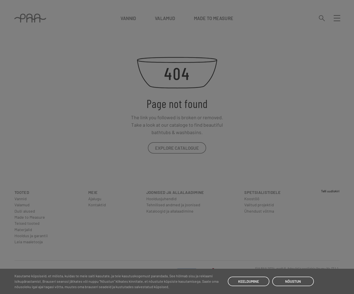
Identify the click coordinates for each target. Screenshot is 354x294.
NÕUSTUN (293, 281)
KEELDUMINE (248, 281)
